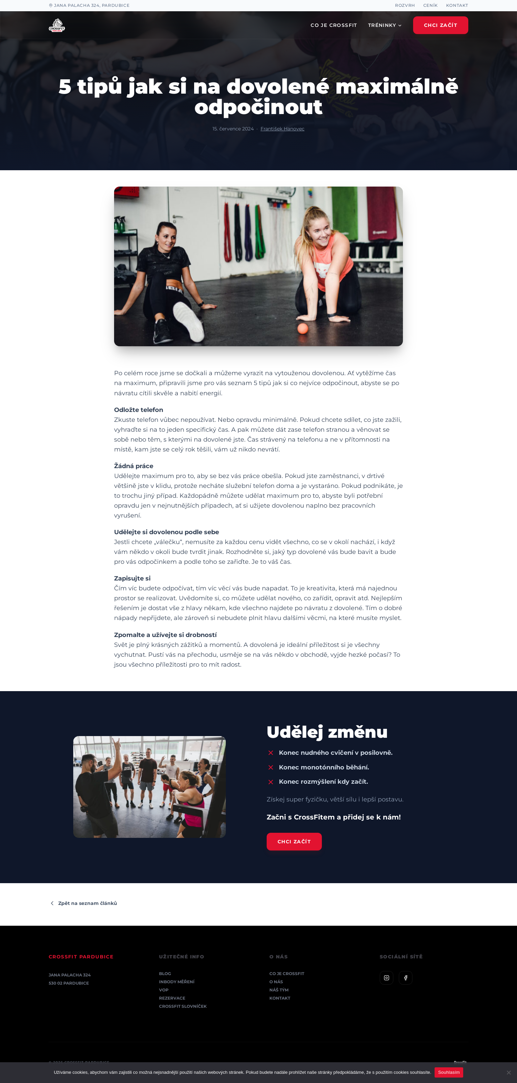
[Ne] (508, 1072)
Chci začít (294, 842)
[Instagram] (386, 978)
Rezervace (172, 998)
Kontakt (457, 5)
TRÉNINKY (385, 25)
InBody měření (176, 981)
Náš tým (278, 989)
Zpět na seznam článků (83, 903)
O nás (276, 981)
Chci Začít (440, 25)
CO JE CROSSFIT (334, 25)
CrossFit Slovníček (183, 1006)
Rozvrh (405, 5)
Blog (165, 973)
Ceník (430, 5)
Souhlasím (449, 1072)
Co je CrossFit (286, 973)
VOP (164, 989)
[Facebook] (405, 978)
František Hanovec (282, 129)
